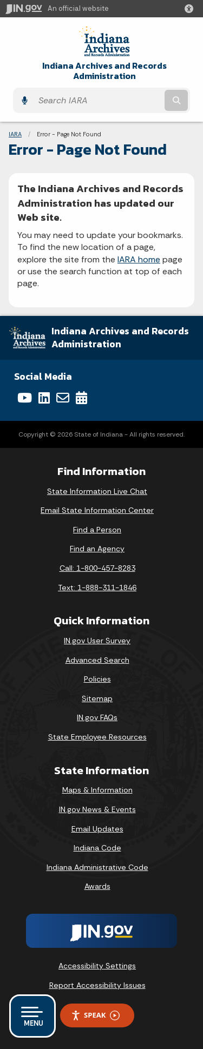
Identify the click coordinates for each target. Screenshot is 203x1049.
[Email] (62, 397)
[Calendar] (81, 397)
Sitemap (97, 698)
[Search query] (97, 100)
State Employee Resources (97, 737)
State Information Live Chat (97, 491)
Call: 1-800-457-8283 (97, 568)
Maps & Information (97, 790)
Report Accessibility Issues (97, 985)
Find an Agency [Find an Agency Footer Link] (97, 548)
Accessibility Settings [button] (97, 966)
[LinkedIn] (44, 397)
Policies (97, 679)
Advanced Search (97, 660)
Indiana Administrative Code (97, 867)
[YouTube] (24, 397)
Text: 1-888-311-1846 (97, 587)
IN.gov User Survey (97, 640)
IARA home (138, 259)
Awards (97, 886)
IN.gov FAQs (97, 717)
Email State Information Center (97, 510)
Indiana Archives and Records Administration (104, 71)
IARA (15, 134)
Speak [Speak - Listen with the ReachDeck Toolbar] (95, 1015)
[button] (191, 8)
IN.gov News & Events (97, 809)
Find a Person (97, 530)
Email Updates (97, 829)
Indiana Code (97, 848)
